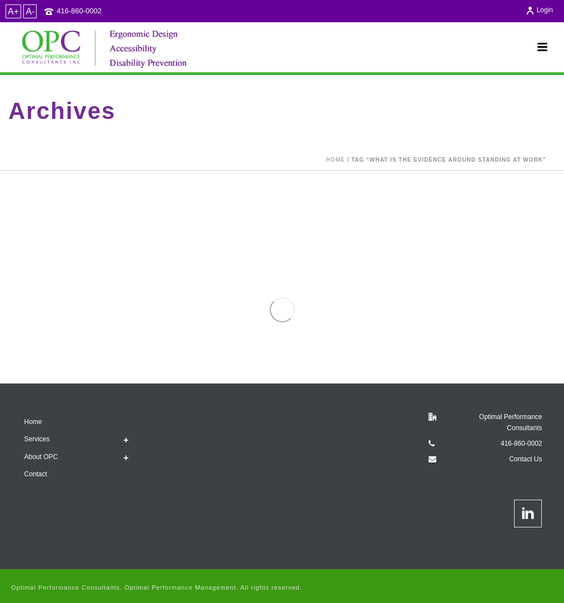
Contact (35, 474)
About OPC (41, 457)
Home (335, 160)
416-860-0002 (79, 11)
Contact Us (525, 459)
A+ (13, 11)
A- (30, 11)
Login (539, 10)
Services (37, 439)
